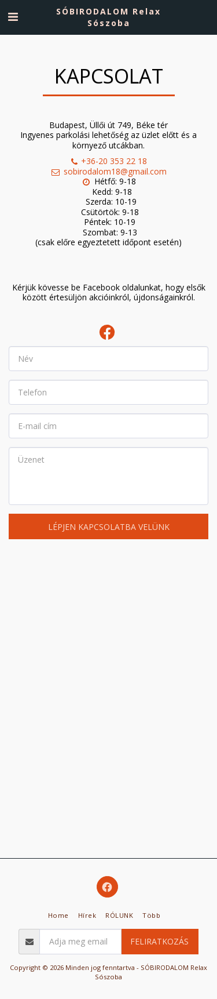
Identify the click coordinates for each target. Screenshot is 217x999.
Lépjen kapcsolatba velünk (109, 526)
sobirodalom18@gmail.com (108, 171)
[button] (13, 16)
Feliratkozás (159, 941)
